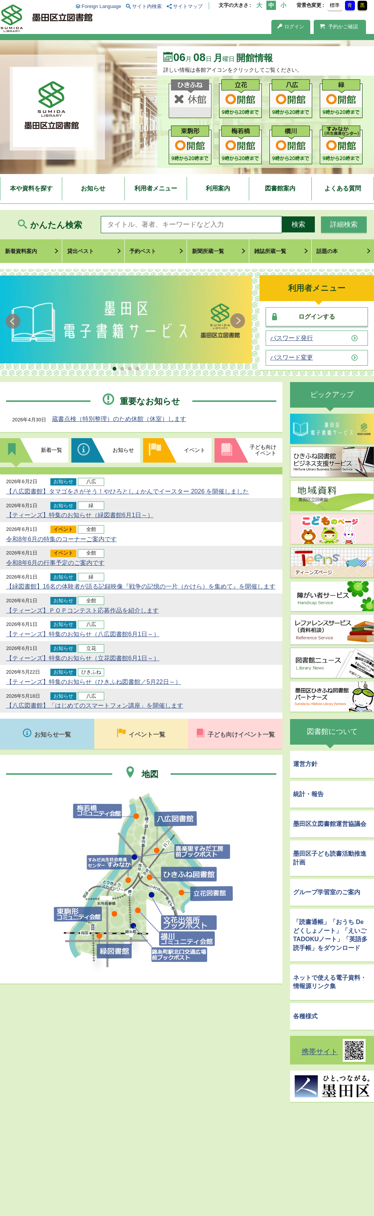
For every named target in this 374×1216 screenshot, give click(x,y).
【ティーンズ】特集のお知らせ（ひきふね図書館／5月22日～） (93, 682)
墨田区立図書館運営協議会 (329, 824)
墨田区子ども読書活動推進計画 (329, 857)
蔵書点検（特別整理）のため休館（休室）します (119, 419)
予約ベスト (142, 251)
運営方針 (305, 764)
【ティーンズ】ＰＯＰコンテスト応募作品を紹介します (82, 610)
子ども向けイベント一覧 (241, 734)
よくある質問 (342, 188)
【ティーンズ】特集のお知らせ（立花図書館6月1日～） (83, 658)
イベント (194, 450)
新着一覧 (51, 450)
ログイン (290, 26)
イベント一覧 (147, 734)
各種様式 (305, 1016)
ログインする (316, 316)
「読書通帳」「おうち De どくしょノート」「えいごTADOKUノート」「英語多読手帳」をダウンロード (330, 935)
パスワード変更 (291, 358)
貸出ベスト (80, 251)
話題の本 (327, 251)
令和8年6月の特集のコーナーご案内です (61, 539)
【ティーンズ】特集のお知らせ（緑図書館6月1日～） (79, 515)
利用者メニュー (155, 188)
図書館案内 (280, 188)
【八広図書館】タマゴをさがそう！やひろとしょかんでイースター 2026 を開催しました (127, 491)
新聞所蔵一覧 (208, 251)
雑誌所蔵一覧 (270, 251)
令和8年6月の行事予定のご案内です (55, 563)
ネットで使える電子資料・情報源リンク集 (329, 981)
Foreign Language (101, 6)
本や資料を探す (31, 188)
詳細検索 (344, 224)
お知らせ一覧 (52, 734)
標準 (335, 5)
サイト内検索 (147, 6)
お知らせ (93, 188)
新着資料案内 (21, 251)
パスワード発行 (291, 338)
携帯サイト (319, 1052)
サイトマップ (188, 6)
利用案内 (218, 188)
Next (237, 321)
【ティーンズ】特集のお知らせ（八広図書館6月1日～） (83, 634)
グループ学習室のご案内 (326, 892)
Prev (14, 321)
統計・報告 (308, 794)
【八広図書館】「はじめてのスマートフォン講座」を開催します (94, 705)
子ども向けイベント (263, 450)
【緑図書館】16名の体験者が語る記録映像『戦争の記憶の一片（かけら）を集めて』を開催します (141, 586)
